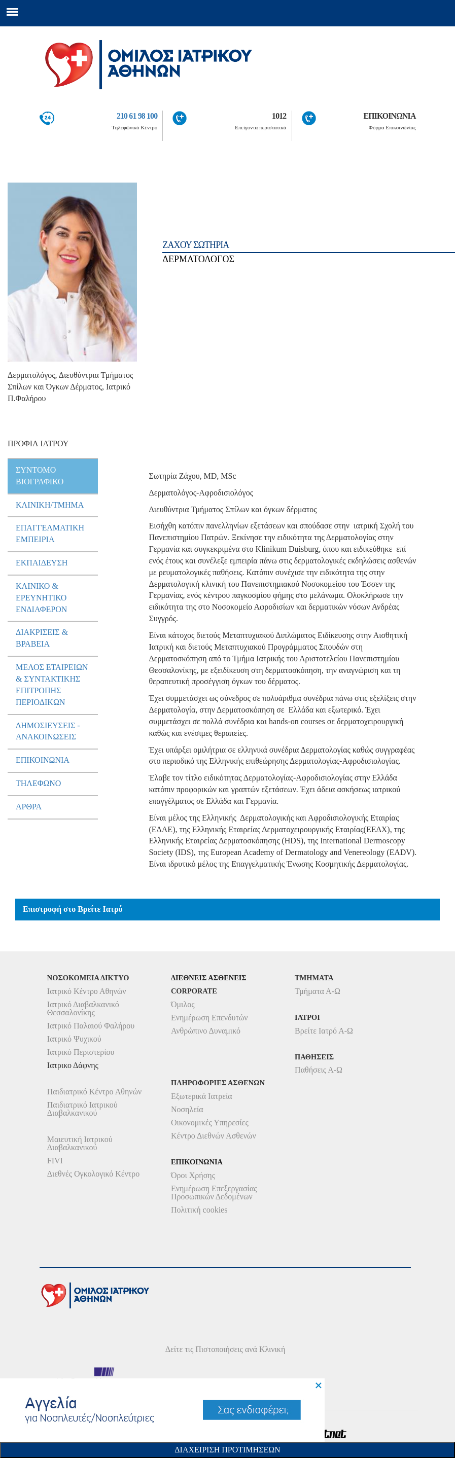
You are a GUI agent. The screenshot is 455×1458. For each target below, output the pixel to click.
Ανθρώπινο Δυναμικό (205, 1030)
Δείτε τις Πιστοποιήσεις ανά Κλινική (225, 1349)
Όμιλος (183, 1004)
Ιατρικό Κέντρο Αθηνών (86, 991)
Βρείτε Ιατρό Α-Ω (324, 1030)
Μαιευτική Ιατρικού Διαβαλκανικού (80, 1143)
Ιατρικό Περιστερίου (81, 1052)
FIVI (55, 1160)
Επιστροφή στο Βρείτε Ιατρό (73, 909)
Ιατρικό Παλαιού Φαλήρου (90, 1025)
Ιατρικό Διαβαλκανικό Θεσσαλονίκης (83, 1008)
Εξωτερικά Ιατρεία (201, 1096)
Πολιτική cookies (199, 1209)
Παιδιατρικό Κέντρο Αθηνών (94, 1091)
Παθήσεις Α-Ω (318, 1069)
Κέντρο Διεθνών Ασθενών (213, 1135)
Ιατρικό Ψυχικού (74, 1039)
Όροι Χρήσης (193, 1175)
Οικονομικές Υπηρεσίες (210, 1122)
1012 (279, 116)
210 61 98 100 (137, 116)
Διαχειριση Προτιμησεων (227, 1449)
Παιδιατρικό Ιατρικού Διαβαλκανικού (82, 1108)
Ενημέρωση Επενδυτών (209, 1017)
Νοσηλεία (187, 1109)
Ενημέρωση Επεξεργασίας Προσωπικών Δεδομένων (214, 1192)
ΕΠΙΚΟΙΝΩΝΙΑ (389, 116)
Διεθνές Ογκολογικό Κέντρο (93, 1173)
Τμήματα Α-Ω (317, 991)
